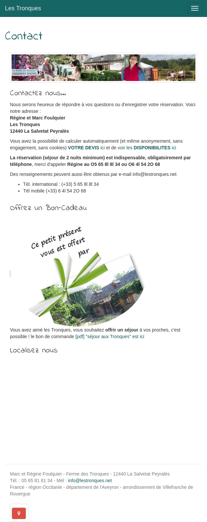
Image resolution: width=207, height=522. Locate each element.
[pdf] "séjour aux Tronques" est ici (110, 336)
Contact (24, 36)
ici (86, 147)
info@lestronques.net (90, 480)
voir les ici (147, 147)
